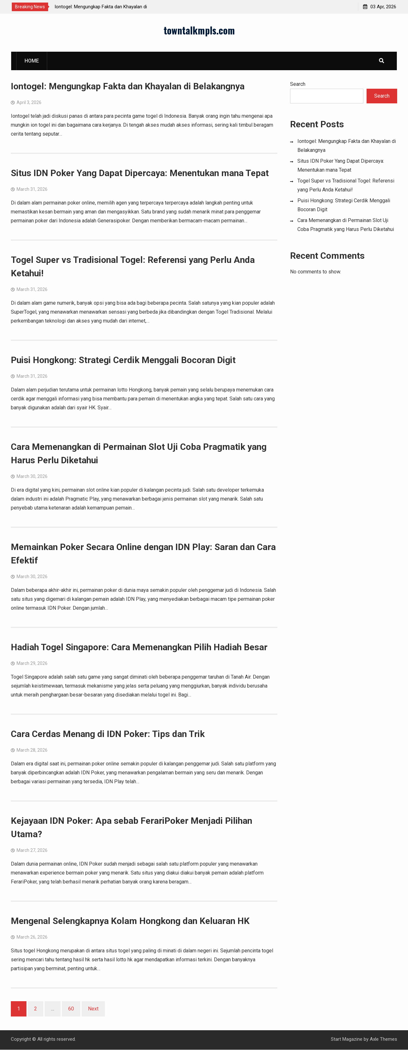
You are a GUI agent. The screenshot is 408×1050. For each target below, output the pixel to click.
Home (32, 61)
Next (93, 1009)
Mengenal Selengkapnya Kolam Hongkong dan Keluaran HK (130, 921)
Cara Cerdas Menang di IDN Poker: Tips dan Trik (108, 734)
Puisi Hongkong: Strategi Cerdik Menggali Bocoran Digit (123, 360)
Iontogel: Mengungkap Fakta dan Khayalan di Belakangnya (127, 86)
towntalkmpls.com (199, 30)
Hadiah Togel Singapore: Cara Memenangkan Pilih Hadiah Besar (139, 647)
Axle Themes (383, 1039)
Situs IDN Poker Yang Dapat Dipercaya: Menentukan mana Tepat (140, 173)
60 (71, 1009)
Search (297, 84)
